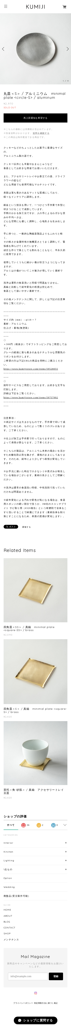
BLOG (7, 921)
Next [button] (67, 49)
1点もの (8, 869)
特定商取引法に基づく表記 (46, 1003)
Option (8, 878)
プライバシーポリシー (23, 1003)
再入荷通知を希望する (35, 118)
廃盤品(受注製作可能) (16, 895)
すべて (11, 825)
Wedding (9, 887)
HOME (7, 910)
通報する (26, 527)
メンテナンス (11, 939)
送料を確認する (41, 133)
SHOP (7, 933)
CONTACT (10, 927)
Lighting (9, 860)
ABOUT (8, 916)
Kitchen (8, 851)
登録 (55, 976)
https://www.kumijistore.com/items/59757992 (31, 397)
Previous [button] (4, 49)
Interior (8, 842)
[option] (35, 48)
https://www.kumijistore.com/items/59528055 (31, 369)
